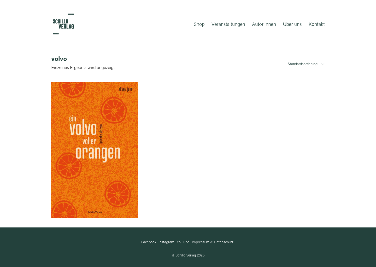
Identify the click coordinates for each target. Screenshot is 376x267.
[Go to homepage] (63, 24)
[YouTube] (183, 241)
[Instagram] (166, 241)
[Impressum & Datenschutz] (213, 241)
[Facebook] (148, 241)
